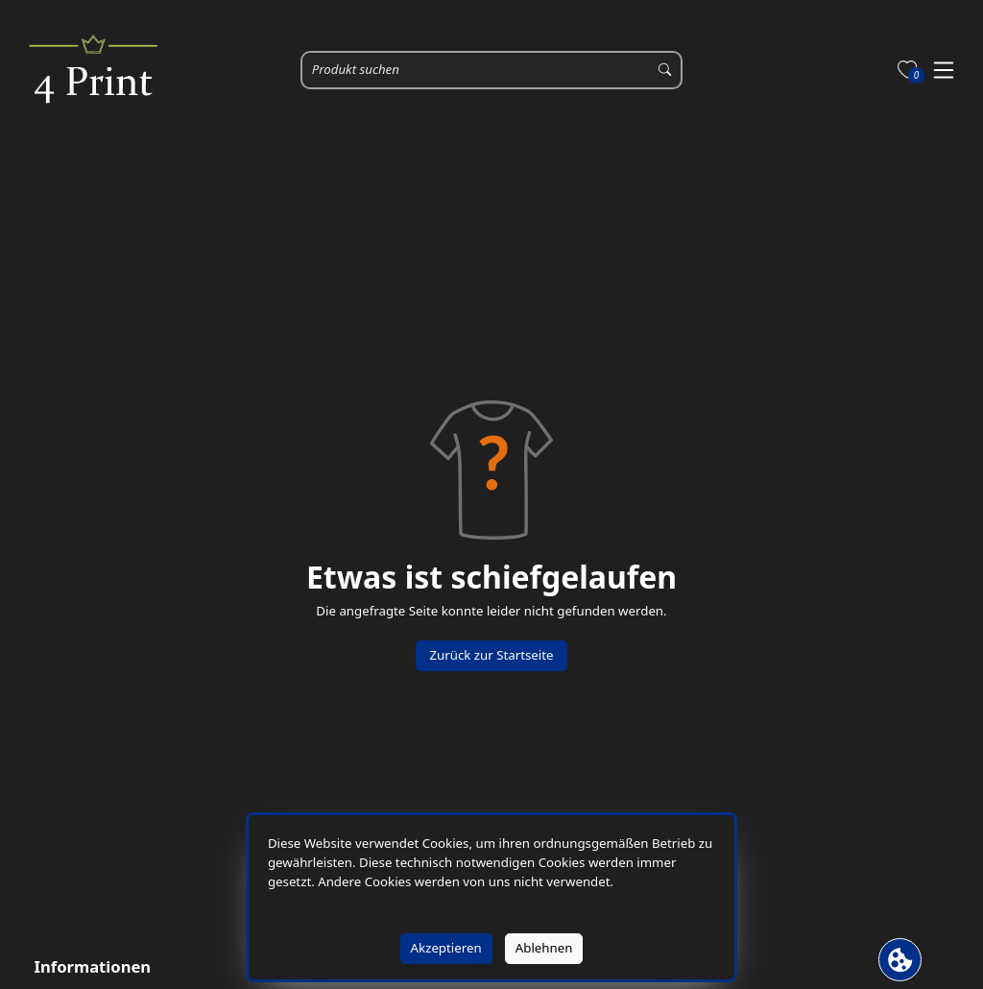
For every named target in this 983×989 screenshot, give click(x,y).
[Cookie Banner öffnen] (900, 959)
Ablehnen (544, 947)
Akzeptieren (446, 947)
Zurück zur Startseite (491, 654)
